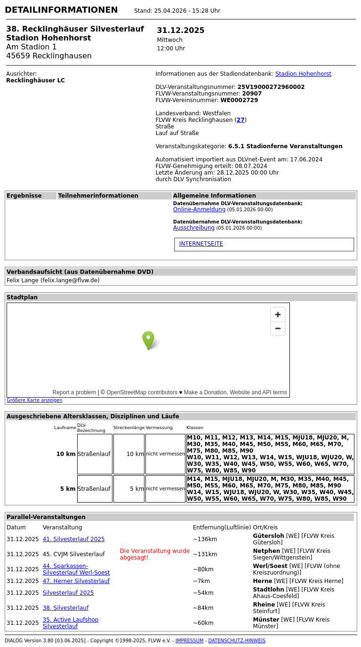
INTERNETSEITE (201, 243)
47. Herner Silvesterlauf (76, 581)
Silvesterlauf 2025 (68, 593)
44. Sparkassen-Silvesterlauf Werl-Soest (76, 569)
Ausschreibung (194, 227)
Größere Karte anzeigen (35, 400)
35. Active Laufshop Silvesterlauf (71, 623)
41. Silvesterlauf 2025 (74, 539)
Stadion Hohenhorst (303, 74)
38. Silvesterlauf (65, 608)
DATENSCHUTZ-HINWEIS (237, 640)
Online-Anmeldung (199, 209)
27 (241, 120)
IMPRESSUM (190, 640)
